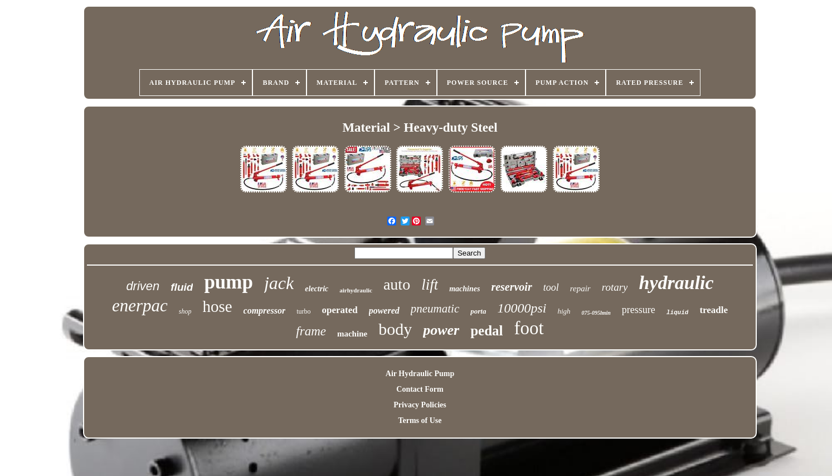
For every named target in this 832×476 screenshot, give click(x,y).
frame (311, 331)
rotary (615, 287)
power (441, 330)
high (563, 311)
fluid (182, 287)
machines (464, 289)
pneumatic (435, 308)
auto (396, 284)
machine (352, 333)
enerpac (140, 305)
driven (142, 286)
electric (316, 289)
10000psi (521, 308)
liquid (677, 312)
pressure (638, 309)
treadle (713, 310)
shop (185, 311)
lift (429, 284)
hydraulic (676, 282)
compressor (265, 310)
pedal (486, 330)
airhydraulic (355, 290)
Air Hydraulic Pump (420, 373)
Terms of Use (419, 420)
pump (228, 282)
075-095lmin (596, 313)
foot (529, 328)
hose (217, 306)
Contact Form (419, 389)
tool (551, 287)
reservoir (511, 287)
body (395, 329)
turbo (303, 311)
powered (384, 310)
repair (580, 288)
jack (279, 283)
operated (339, 310)
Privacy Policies (419, 405)
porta (478, 311)
